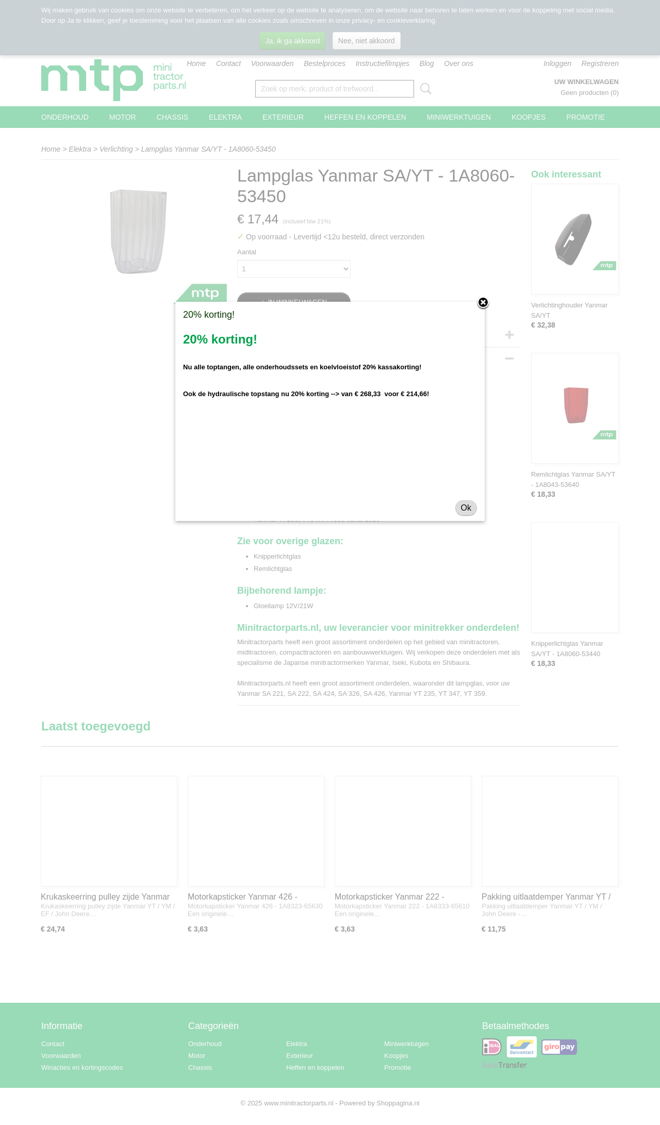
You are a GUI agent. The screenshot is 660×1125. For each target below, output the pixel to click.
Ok (466, 507)
